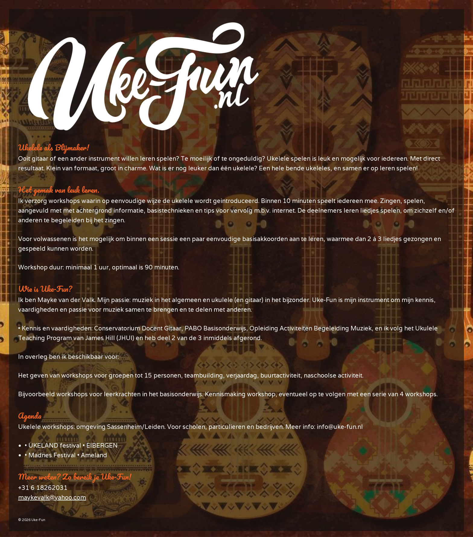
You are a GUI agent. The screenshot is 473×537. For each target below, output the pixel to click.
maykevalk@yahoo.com (52, 497)
